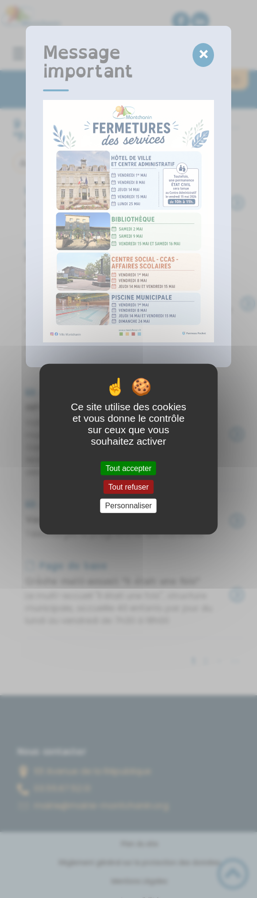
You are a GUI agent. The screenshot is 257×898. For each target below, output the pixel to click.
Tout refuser (128, 487)
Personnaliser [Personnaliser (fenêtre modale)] (128, 506)
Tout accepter (128, 468)
